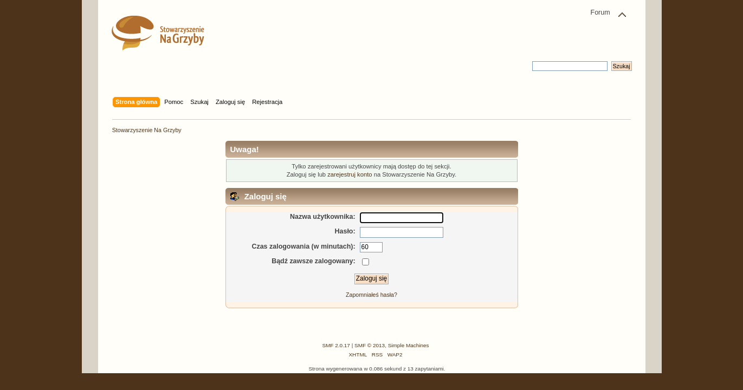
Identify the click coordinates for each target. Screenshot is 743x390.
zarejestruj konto (349, 174)
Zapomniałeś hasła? (371, 294)
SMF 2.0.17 (336, 345)
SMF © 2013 (369, 345)
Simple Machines (408, 345)
